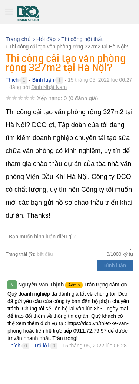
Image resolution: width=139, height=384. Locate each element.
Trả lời (41, 346)
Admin (74, 285)
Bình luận (43, 80)
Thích (12, 80)
